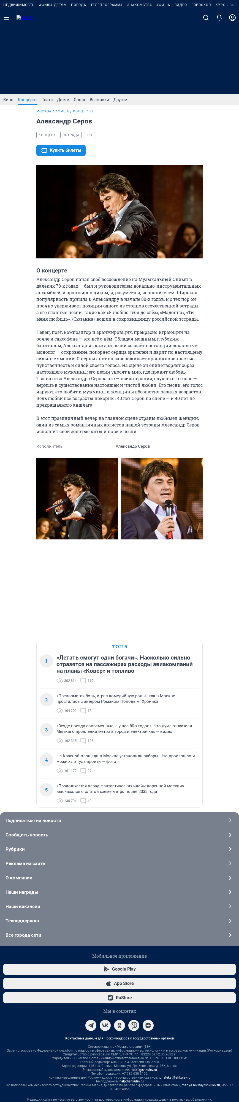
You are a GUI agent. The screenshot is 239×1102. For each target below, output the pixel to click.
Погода (78, 74)
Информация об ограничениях (119, 974)
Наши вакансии (119, 773)
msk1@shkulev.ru (144, 937)
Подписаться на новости (119, 687)
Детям (63, 99)
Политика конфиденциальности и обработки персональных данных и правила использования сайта (119, 998)
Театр (47, 99)
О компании (119, 745)
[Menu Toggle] (6, 86)
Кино (8, 99)
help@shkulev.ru (132, 948)
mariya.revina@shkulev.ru (201, 952)
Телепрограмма (107, 74)
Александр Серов (115, 111)
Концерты (27, 99)
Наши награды (119, 759)
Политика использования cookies (119, 982)
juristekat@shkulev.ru (175, 945)
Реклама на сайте (119, 730)
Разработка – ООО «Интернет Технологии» (119, 1065)
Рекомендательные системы (119, 990)
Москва (43, 111)
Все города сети (119, 802)
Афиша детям (53, 74)
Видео (181, 74)
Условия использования (191, 1005)
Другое (120, 99)
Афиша (163, 74)
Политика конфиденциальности (143, 1005)
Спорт (79, 99)
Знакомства (139, 74)
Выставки (99, 99)
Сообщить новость (119, 702)
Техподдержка (119, 788)
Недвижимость (19, 74)
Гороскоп (201, 74)
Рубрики (119, 716)
